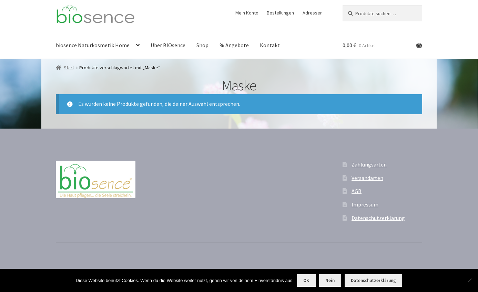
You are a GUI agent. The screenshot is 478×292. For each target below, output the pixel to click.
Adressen (313, 13)
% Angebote (234, 45)
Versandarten (367, 177)
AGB (357, 191)
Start (69, 67)
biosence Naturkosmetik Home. (93, 45)
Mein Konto (246, 13)
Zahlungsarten (369, 164)
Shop (202, 45)
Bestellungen (280, 13)
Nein (330, 280)
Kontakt (270, 45)
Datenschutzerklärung (378, 217)
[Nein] (469, 280)
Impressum (365, 204)
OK (306, 280)
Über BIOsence (168, 45)
